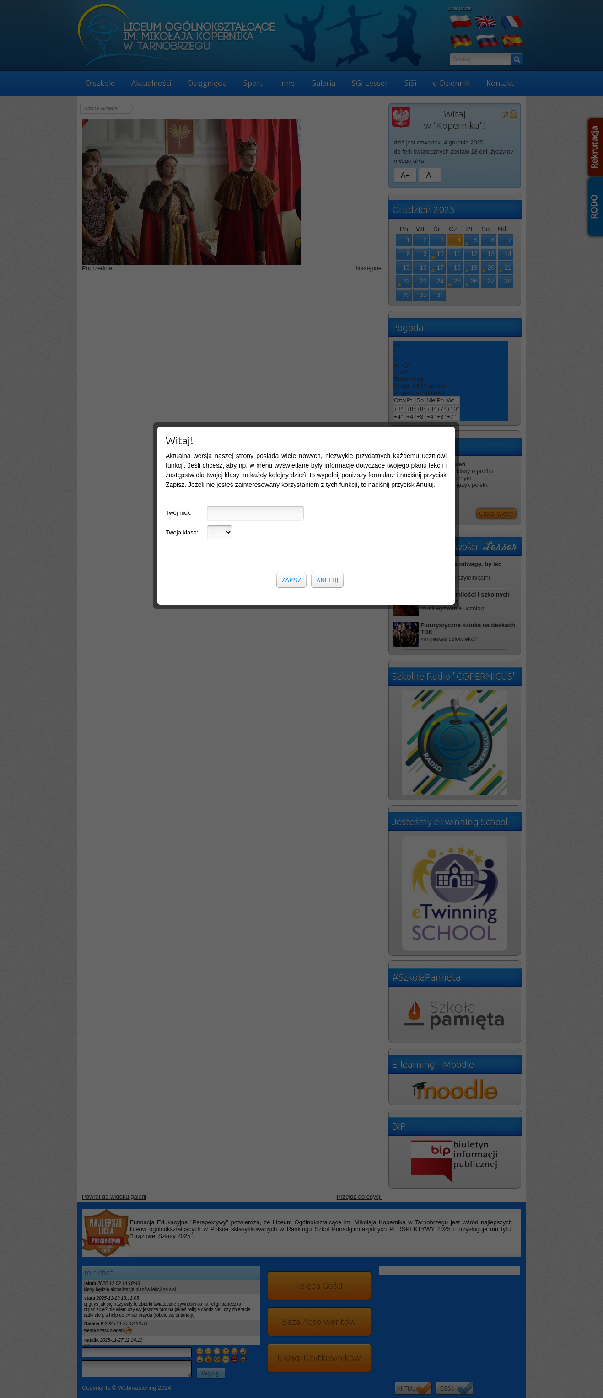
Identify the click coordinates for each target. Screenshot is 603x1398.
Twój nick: (179, 167)
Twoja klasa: (182, 186)
